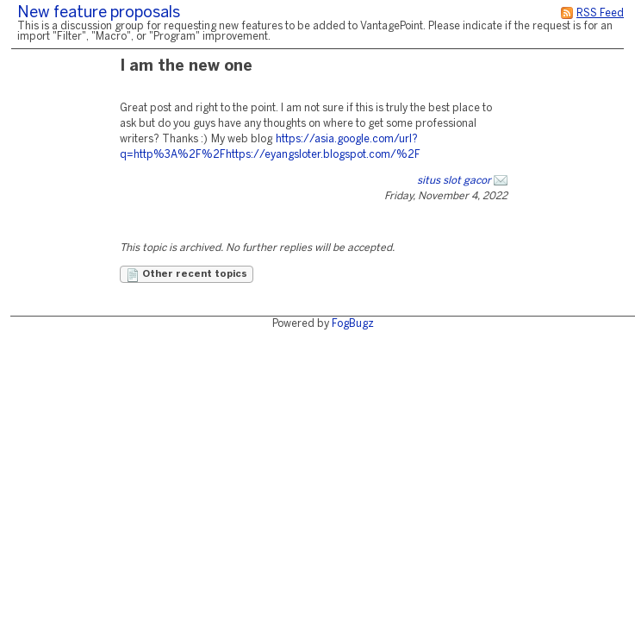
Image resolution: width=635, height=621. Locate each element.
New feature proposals (98, 13)
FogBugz (353, 324)
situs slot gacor (454, 180)
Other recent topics (186, 275)
